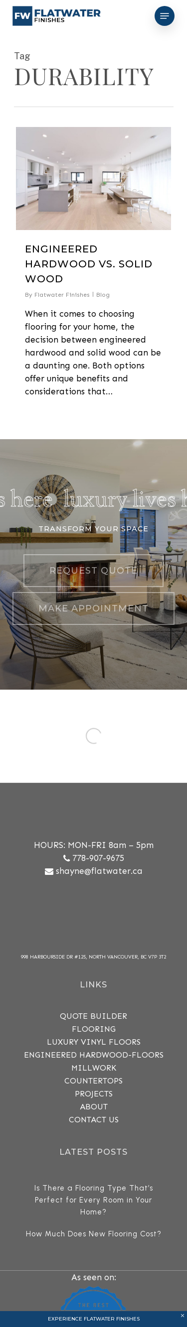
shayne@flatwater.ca (99, 871)
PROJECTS (94, 1093)
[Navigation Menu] (165, 16)
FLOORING (94, 1029)
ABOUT (94, 1106)
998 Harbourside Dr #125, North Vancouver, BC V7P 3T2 (93, 957)
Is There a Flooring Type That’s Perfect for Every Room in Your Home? (93, 1200)
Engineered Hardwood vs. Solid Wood (89, 264)
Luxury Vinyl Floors (94, 1042)
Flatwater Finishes (62, 294)
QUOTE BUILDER (93, 1016)
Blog (103, 294)
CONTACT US (94, 1119)
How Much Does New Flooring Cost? (94, 1233)
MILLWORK (93, 1068)
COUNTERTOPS (93, 1081)
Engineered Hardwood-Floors (94, 1055)
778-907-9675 (98, 858)
